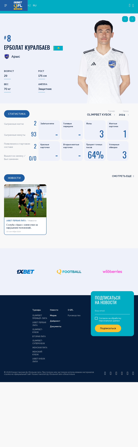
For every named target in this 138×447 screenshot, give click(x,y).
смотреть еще (123, 176)
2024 (122, 114)
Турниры (36, 310)
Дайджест (55, 321)
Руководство (74, 315)
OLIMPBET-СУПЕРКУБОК (38, 342)
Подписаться (108, 328)
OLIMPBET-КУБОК (37, 330)
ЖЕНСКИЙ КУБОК (37, 353)
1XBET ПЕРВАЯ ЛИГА (39, 323)
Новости (54, 310)
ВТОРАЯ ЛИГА (39, 336)
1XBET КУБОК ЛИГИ (38, 360)
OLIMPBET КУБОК (99, 114)
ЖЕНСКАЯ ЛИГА (39, 348)
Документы (55, 326)
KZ (29, 6)
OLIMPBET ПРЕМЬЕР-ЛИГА (39, 316)
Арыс (12, 56)
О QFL (70, 310)
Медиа (53, 315)
